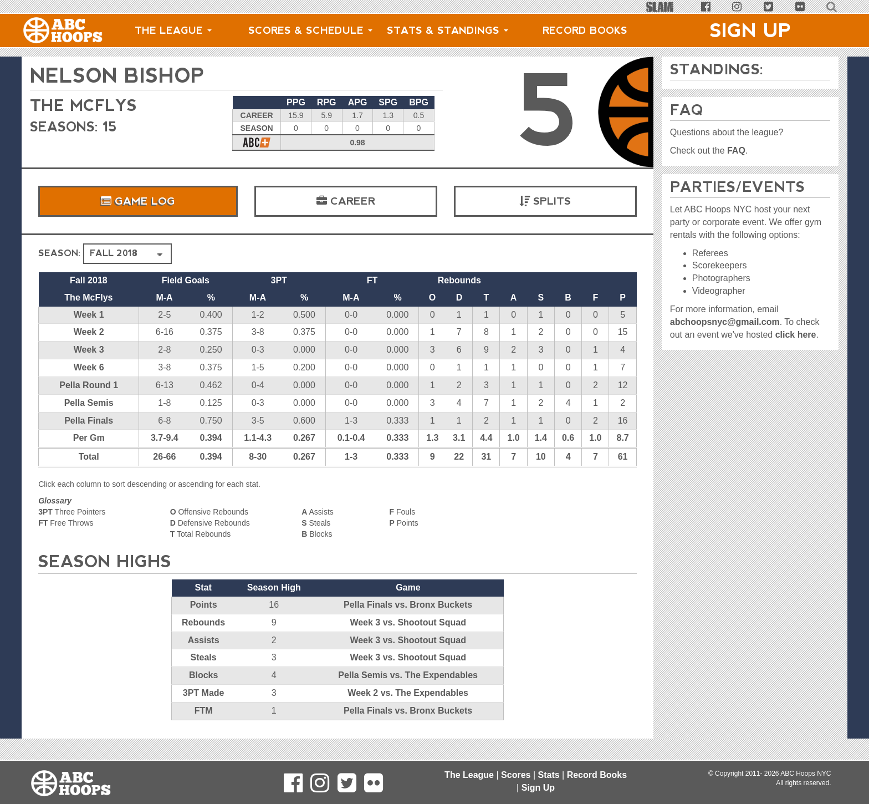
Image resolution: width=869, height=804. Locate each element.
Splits (545, 201)
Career (345, 201)
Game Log (138, 201)
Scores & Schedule (310, 30)
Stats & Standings (447, 30)
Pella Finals (88, 420)
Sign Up (750, 30)
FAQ (736, 150)
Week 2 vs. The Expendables (407, 693)
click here (795, 334)
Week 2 (89, 332)
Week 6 (89, 367)
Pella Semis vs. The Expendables (408, 675)
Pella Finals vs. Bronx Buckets (408, 604)
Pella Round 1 (88, 385)
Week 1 (89, 314)
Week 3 (89, 349)
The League (173, 30)
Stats (548, 775)
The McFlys (87, 105)
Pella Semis (89, 403)
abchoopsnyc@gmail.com (725, 322)
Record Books (585, 30)
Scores (515, 775)
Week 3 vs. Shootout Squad (408, 622)
